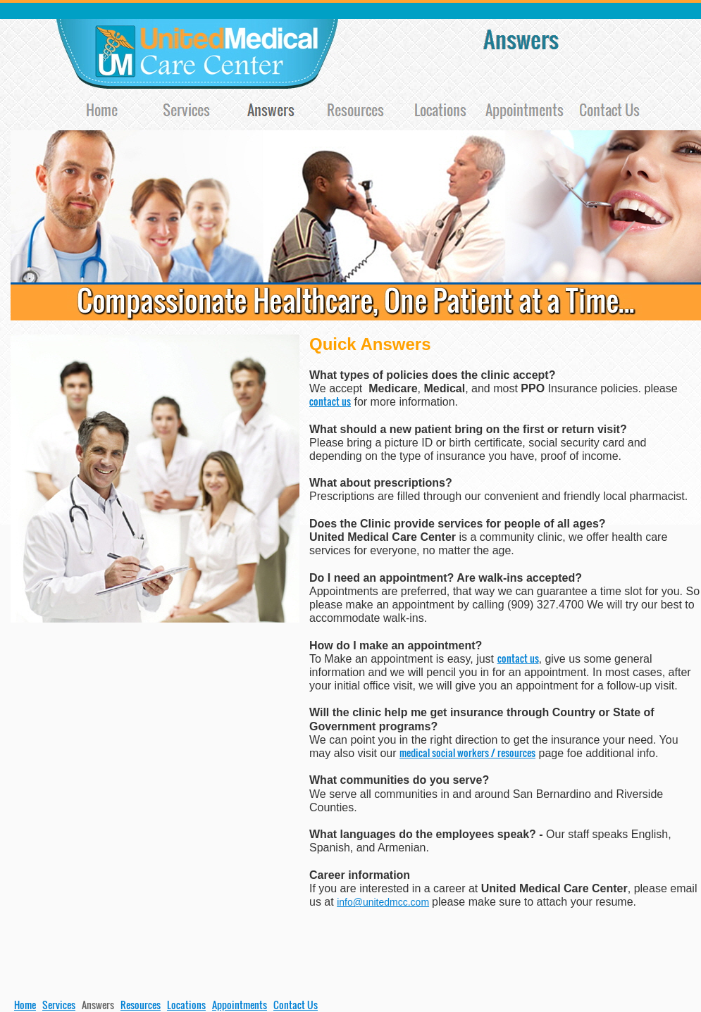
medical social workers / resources (467, 752)
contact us (330, 401)
